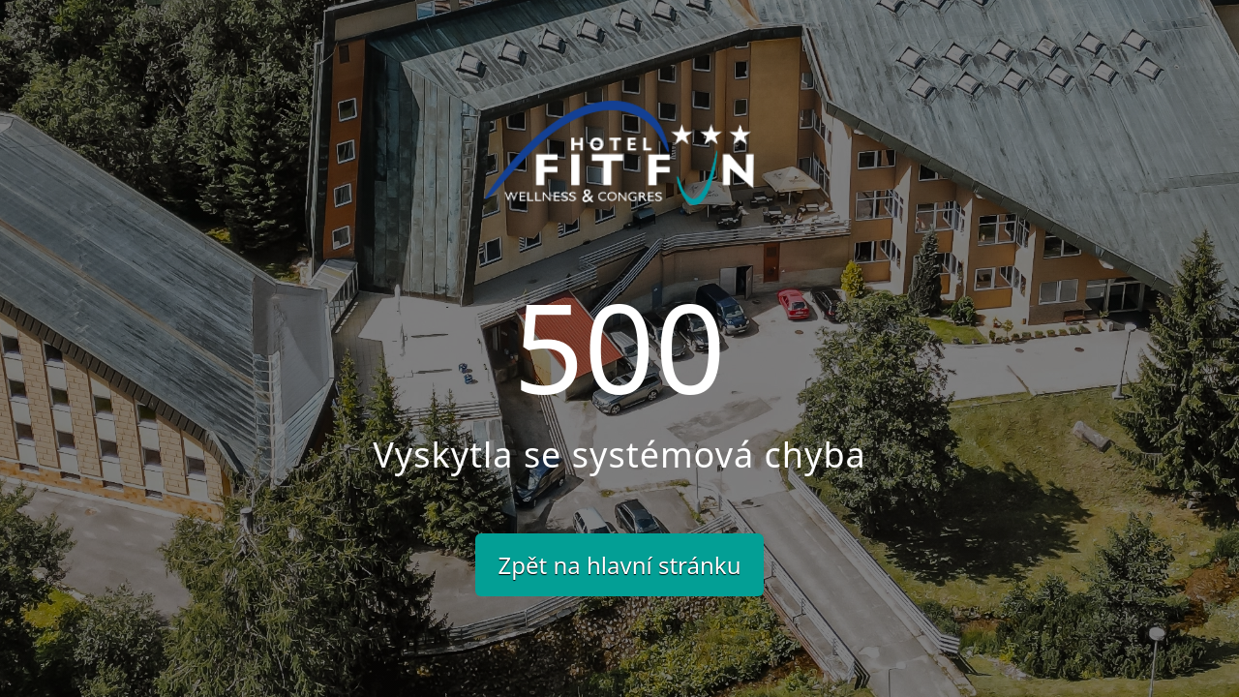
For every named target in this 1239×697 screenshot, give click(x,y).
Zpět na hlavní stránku (620, 565)
